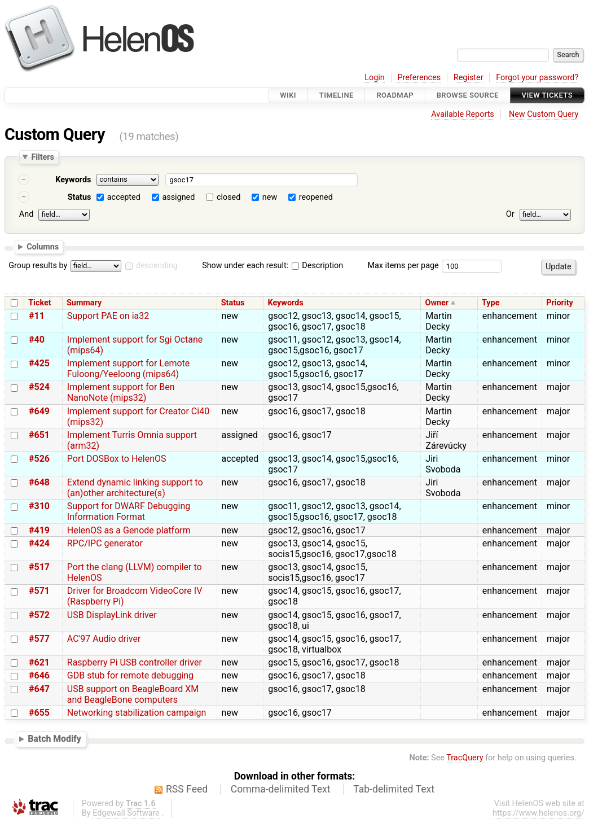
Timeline (336, 95)
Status (79, 197)
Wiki (288, 95)
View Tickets (547, 95)
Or (510, 214)
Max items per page (402, 265)
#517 (39, 567)
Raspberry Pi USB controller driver (134, 662)
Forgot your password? (537, 77)
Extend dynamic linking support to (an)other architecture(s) (135, 487)
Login (374, 77)
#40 (37, 339)
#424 (39, 543)
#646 (39, 675)
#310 (39, 506)
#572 (39, 615)
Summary (84, 303)
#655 (39, 712)
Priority (559, 303)
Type (490, 303)
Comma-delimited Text (281, 789)
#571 (39, 590)
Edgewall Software (126, 813)
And (26, 214)
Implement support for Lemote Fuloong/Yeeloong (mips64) (128, 368)
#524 (39, 387)
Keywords (73, 180)
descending (157, 265)
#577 (39, 638)
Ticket (39, 303)
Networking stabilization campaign (136, 712)
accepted (123, 197)
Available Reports (462, 114)
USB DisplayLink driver (112, 615)
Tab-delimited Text (393, 789)
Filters (42, 156)
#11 (37, 315)
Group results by (37, 265)
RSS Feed (187, 789)
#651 (39, 435)
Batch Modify (54, 738)
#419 (39, 530)
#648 (39, 482)
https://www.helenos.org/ (538, 813)
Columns (43, 246)
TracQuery (464, 758)
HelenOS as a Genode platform (129, 530)
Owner (437, 303)
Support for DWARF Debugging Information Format (128, 511)
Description (317, 265)
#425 (39, 363)
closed (228, 197)
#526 (39, 458)
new (269, 197)
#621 (39, 662)
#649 (39, 411)
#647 (39, 689)
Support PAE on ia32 (108, 315)
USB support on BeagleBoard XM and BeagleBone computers (133, 694)
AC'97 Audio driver (104, 638)
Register (468, 77)
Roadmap (395, 95)
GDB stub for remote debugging (130, 675)
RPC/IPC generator (105, 543)
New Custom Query (543, 114)
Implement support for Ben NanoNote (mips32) (121, 392)
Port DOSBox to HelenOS (116, 458)
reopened (316, 197)
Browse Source (468, 95)
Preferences (419, 77)
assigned (178, 197)
